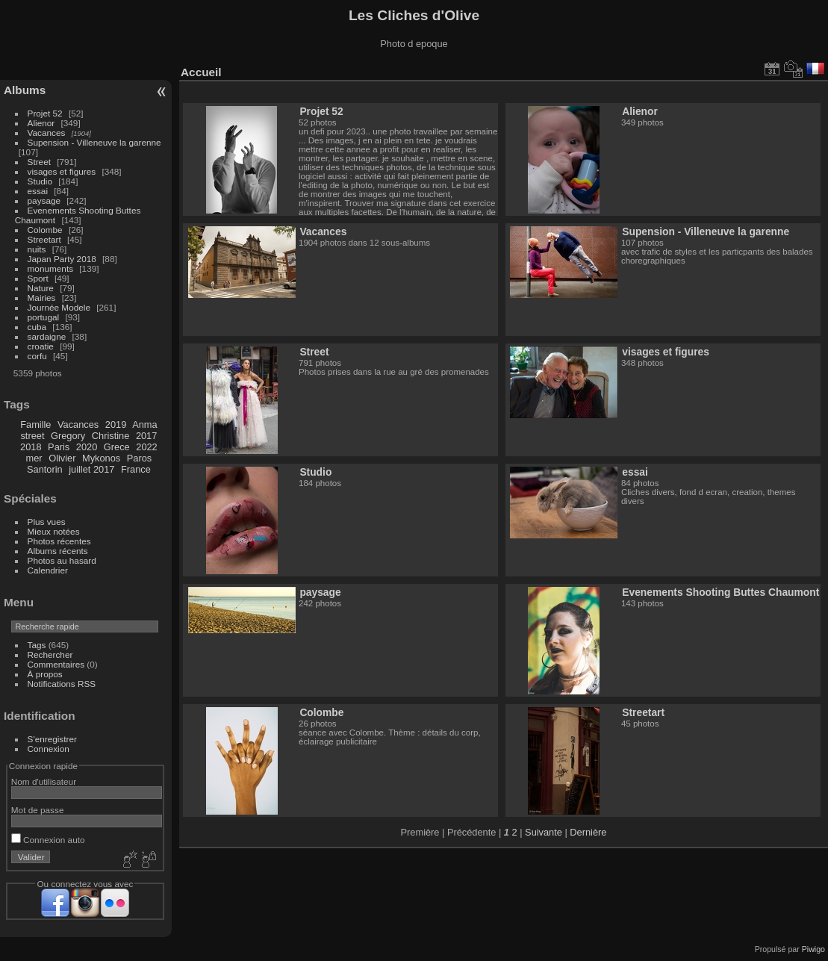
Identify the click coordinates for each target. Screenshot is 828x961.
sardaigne (47, 336)
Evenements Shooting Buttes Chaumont (720, 592)
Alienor (41, 123)
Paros (139, 458)
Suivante (543, 832)
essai (38, 191)
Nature (41, 288)
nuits (37, 249)
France (136, 469)
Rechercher (50, 654)
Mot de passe (37, 810)
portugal (44, 317)
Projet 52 (45, 113)
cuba (37, 327)
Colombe (45, 229)
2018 (30, 446)
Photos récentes (59, 541)
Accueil (201, 72)
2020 (86, 446)
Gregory (68, 435)
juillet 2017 (91, 469)
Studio (40, 181)
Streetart (44, 239)
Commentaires (56, 664)
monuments (50, 268)
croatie (41, 346)
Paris (58, 446)
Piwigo (813, 949)
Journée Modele (59, 307)
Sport (38, 278)
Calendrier (48, 570)
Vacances (47, 132)
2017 (146, 435)
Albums (25, 90)
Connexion (48, 748)
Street (39, 162)
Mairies (42, 297)
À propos (45, 674)
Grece (117, 446)
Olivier (62, 458)
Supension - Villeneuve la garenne (94, 142)
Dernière (588, 832)
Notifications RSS (62, 683)
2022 (146, 446)
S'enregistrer (52, 739)
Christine (111, 435)
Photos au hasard (62, 560)
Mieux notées (54, 531)
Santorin (45, 469)
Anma (144, 424)
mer (34, 458)
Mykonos (101, 458)
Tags (37, 645)
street (32, 435)
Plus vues (47, 521)
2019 (115, 424)
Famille (35, 424)
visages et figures (62, 171)
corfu (37, 356)
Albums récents (58, 551)
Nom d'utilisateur (43, 781)
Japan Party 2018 (62, 259)
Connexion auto (48, 840)
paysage (44, 200)
